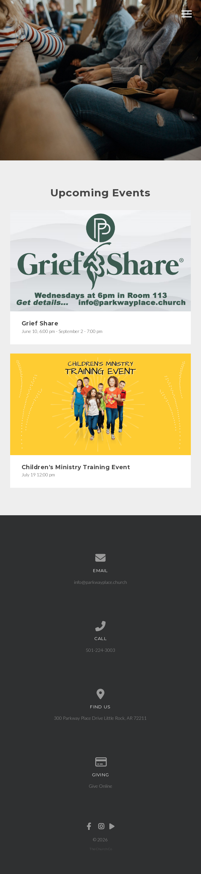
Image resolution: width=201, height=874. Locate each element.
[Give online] (100, 762)
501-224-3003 (100, 650)
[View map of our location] (100, 694)
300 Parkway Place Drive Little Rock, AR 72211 (100, 718)
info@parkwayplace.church (100, 582)
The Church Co (100, 849)
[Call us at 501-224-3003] (100, 626)
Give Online (100, 786)
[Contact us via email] (100, 558)
